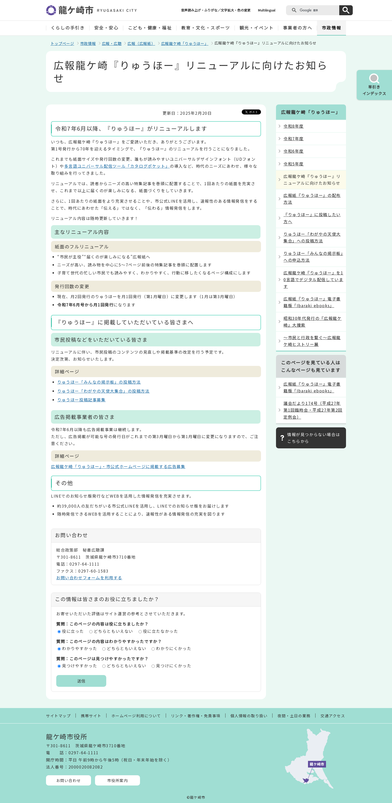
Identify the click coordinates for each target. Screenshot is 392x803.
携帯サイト (91, 715)
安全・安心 (106, 27)
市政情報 (331, 27)
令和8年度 (294, 126)
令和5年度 (294, 164)
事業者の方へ (297, 27)
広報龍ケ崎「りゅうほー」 (184, 43)
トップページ (62, 43)
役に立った (73, 631)
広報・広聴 (112, 43)
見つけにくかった (173, 666)
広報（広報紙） (141, 43)
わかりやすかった (79, 648)
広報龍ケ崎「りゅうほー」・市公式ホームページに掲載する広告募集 (118, 466)
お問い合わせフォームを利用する (89, 578)
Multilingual (266, 10)
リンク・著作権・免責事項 (195, 715)
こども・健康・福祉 (150, 27)
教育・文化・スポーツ (205, 27)
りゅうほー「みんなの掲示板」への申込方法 (313, 256)
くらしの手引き (68, 27)
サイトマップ (58, 715)
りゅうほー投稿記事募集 (81, 400)
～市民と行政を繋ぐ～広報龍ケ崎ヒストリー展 (312, 340)
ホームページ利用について (136, 715)
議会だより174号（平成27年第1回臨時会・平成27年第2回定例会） (313, 410)
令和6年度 (294, 151)
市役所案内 (117, 780)
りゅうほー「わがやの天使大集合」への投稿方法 (312, 237)
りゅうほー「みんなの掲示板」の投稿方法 (99, 382)
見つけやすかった (79, 666)
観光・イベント (257, 27)
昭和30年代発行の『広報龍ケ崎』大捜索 (313, 321)
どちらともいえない (113, 631)
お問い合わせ (68, 780)
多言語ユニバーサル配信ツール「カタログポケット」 (117, 166)
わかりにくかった (173, 648)
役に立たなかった (160, 631)
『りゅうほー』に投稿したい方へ (312, 217)
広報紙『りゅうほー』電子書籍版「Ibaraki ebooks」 (312, 302)
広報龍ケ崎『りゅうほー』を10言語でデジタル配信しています (313, 279)
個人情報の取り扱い (249, 715)
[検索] (318, 10)
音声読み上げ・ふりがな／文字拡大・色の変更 (215, 10)
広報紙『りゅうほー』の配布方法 (312, 198)
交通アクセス (332, 715)
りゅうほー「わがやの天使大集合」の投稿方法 (103, 391)
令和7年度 (294, 138)
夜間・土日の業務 (294, 715)
